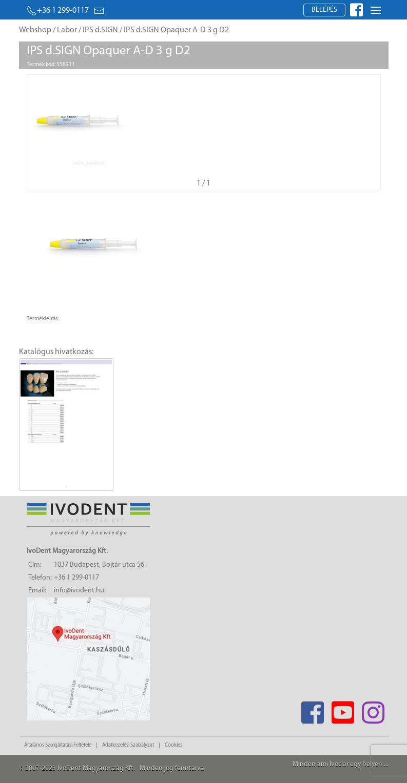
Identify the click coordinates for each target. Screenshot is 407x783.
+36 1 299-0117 (58, 11)
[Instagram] (373, 709)
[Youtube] (343, 709)
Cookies (173, 745)
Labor (67, 30)
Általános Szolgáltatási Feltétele (57, 745)
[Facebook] (313, 709)
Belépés (324, 10)
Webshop (35, 30)
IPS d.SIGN (100, 30)
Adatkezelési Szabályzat (128, 745)
